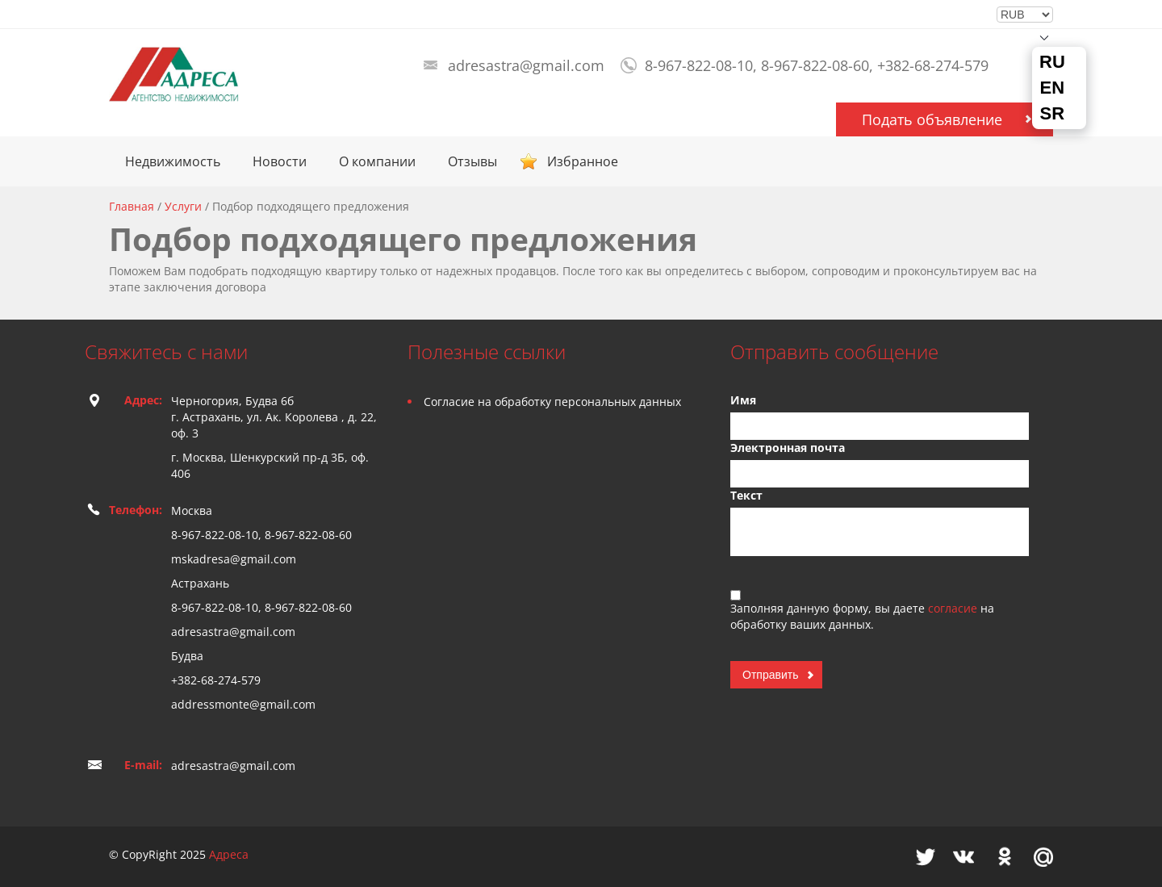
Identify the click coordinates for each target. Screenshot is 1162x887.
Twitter (925, 857)
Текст (746, 495)
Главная (131, 206)
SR (1052, 114)
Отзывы (472, 161)
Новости (280, 161)
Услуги (183, 206)
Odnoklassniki (1005, 857)
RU (1052, 62)
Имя (743, 400)
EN (1052, 88)
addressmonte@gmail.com (243, 704)
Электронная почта (787, 447)
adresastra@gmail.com (526, 65)
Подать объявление (932, 119)
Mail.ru (1043, 857)
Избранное (582, 161)
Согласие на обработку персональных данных (552, 401)
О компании (377, 161)
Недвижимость (172, 161)
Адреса (229, 854)
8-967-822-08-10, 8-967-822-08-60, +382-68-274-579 (817, 65)
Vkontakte (963, 857)
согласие (954, 608)
